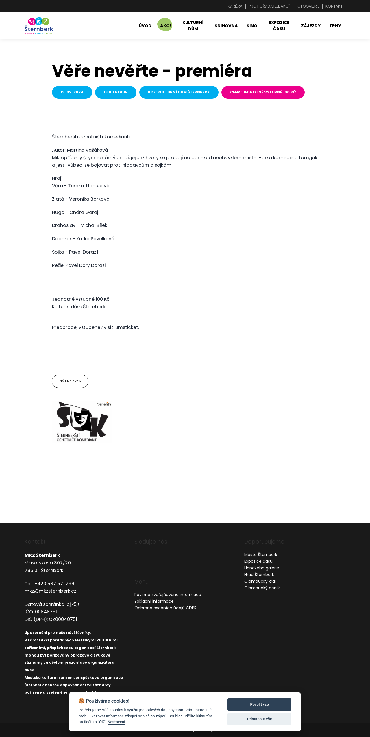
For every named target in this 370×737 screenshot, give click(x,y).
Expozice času (279, 26)
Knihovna (226, 26)
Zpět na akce (70, 381)
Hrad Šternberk (259, 575)
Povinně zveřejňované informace (167, 594)
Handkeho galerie (261, 568)
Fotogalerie (307, 6)
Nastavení (116, 721)
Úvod (145, 26)
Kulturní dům (193, 26)
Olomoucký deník (262, 588)
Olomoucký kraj (260, 581)
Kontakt (334, 6)
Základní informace (154, 601)
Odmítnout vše (259, 719)
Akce (166, 26)
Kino (252, 26)
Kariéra (235, 6)
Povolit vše (259, 704)
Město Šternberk (260, 555)
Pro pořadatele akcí (269, 6)
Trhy (335, 26)
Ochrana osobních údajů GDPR (165, 608)
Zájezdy (311, 26)
